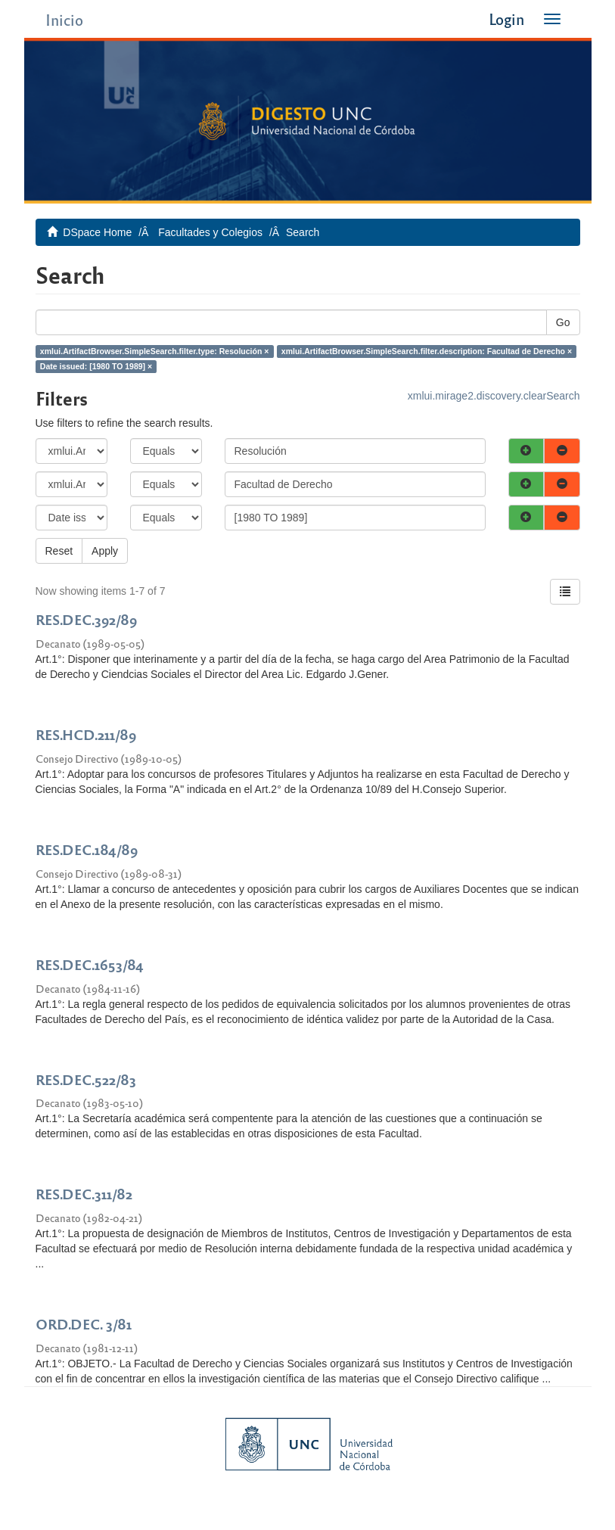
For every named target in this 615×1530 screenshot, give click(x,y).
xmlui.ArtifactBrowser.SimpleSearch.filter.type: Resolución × (154, 351)
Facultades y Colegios (210, 232)
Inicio (64, 19)
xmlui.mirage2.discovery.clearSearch (494, 396)
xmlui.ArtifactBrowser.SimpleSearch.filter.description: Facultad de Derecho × (426, 351)
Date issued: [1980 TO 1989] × (96, 366)
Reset (59, 551)
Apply (105, 551)
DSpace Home (97, 232)
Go (563, 322)
